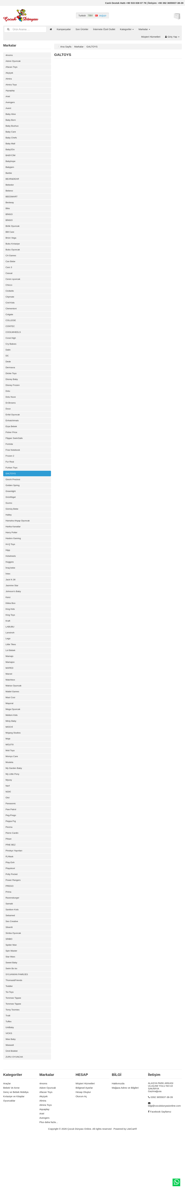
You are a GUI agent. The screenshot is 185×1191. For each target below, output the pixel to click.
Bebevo (10, 198)
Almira (9, 80)
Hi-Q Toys (11, 570)
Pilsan (9, 881)
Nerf (8, 825)
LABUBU (10, 657)
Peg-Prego (11, 856)
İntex (8, 602)
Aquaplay (11, 92)
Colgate (10, 328)
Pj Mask (10, 900)
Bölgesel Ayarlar (84, 1142)
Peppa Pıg (11, 862)
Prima (9, 937)
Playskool (11, 912)
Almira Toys (12, 86)
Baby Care (11, 136)
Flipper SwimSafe (15, 459)
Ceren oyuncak (14, 291)
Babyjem (10, 173)
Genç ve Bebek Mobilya (15, 1146)
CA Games (11, 266)
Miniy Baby (11, 757)
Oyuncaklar (9, 1155)
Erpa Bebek (12, 446)
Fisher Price (12, 452)
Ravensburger (13, 943)
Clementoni (12, 322)
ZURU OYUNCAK (15, 1111)
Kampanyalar (64, 29)
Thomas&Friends (15, 1030)
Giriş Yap (172, 36)
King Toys (11, 645)
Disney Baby (12, 397)
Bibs (8, 216)
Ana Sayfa (65, 46)
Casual (9, 285)
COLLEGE (11, 334)
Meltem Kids (12, 751)
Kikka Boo (11, 633)
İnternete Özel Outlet (104, 29)
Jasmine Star (13, 614)
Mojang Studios (14, 769)
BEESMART (12, 204)
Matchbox (11, 713)
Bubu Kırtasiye (13, 254)
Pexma (9, 869)
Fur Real (10, 484)
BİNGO (9, 223)
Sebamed (11, 962)
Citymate (10, 310)
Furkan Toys (12, 490)
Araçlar (7, 1138)
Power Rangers (14, 924)
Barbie (9, 179)
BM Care (10, 241)
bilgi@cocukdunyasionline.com (164, 1160)
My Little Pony (13, 813)
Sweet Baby (12, 1011)
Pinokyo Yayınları (15, 893)
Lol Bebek (11, 682)
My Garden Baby (15, 806)
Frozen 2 (10, 477)
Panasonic (11, 844)
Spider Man (12, 993)
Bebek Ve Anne (11, 1142)
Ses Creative (12, 968)
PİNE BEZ (11, 887)
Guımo (9, 527)
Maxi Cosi (11, 732)
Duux (8, 428)
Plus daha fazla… (48, 1176)
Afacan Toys (12, 67)
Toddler (9, 1036)
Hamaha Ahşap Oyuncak (19, 546)
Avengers (11, 105)
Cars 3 (9, 279)
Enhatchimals (13, 440)
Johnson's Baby (14, 620)
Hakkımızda (118, 1138)
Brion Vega (11, 248)
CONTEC (11, 341)
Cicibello (10, 303)
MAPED (10, 701)
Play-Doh (10, 906)
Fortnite (10, 465)
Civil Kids (10, 316)
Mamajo (10, 688)
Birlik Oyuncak (13, 235)
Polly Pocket (12, 918)
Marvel (9, 707)
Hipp (8, 577)
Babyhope (11, 167)
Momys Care (12, 794)
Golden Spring (13, 508)
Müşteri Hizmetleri (150, 36)
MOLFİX (10, 782)
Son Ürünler (82, 29)
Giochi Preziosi (14, 502)
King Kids (11, 639)
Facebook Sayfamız (160, 1166)
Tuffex (9, 1074)
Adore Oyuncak (14, 61)
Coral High (11, 353)
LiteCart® (132, 1183)
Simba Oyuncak (14, 980)
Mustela (10, 800)
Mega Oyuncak (14, 744)
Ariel (8, 98)
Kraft (8, 651)
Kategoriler (127, 29)
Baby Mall (11, 148)
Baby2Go (11, 154)
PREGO (10, 931)
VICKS (9, 1086)
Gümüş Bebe (13, 533)
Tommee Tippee (14, 1049)
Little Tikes (11, 676)
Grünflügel (11, 521)
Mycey (9, 819)
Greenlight (11, 515)
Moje (8, 775)
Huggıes (10, 589)
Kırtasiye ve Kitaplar (13, 1150)
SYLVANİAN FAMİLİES (18, 1024)
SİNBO (9, 987)
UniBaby (10, 1080)
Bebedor (10, 192)
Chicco (9, 297)
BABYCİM (11, 161)
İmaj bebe (11, 595)
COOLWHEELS (14, 347)
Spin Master (12, 999)
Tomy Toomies (13, 1061)
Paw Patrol (11, 850)
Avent (9, 111)
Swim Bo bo (12, 1018)
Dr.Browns (11, 421)
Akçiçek (10, 74)
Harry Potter (12, 558)
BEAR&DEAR (13, 185)
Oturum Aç (81, 1150)
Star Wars (11, 1005)
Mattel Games (13, 726)
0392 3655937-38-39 (162, 1151)
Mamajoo (10, 695)
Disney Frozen (13, 403)
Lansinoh (10, 664)
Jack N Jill (11, 608)
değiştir (102, 15)
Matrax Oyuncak (14, 720)
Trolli (8, 1067)
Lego (8, 670)
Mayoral (10, 738)
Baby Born (11, 123)
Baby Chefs (12, 142)
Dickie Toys (12, 390)
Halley (9, 539)
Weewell (10, 1098)
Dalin (8, 366)
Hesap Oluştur (83, 1146)
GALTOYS (11, 496)
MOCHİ (10, 763)
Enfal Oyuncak (13, 434)
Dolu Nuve (11, 415)
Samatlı (10, 949)
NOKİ (8, 831)
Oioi (8, 838)
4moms (9, 55)
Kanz (8, 626)
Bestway (10, 210)
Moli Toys (10, 788)
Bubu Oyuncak (13, 260)
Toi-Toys (10, 1042)
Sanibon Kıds (13, 956)
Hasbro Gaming (14, 564)
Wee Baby (11, 1092)
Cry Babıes (11, 359)
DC (7, 372)
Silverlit (9, 974)
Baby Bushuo (13, 130)
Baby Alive (11, 117)
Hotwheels (11, 583)
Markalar (144, 29)
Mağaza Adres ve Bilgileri (125, 1142)
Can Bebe (11, 272)
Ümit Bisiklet (12, 1105)
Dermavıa (11, 384)
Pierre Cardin (13, 875)
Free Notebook (13, 471)
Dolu (8, 409)
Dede (8, 378)
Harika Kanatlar (14, 552)
